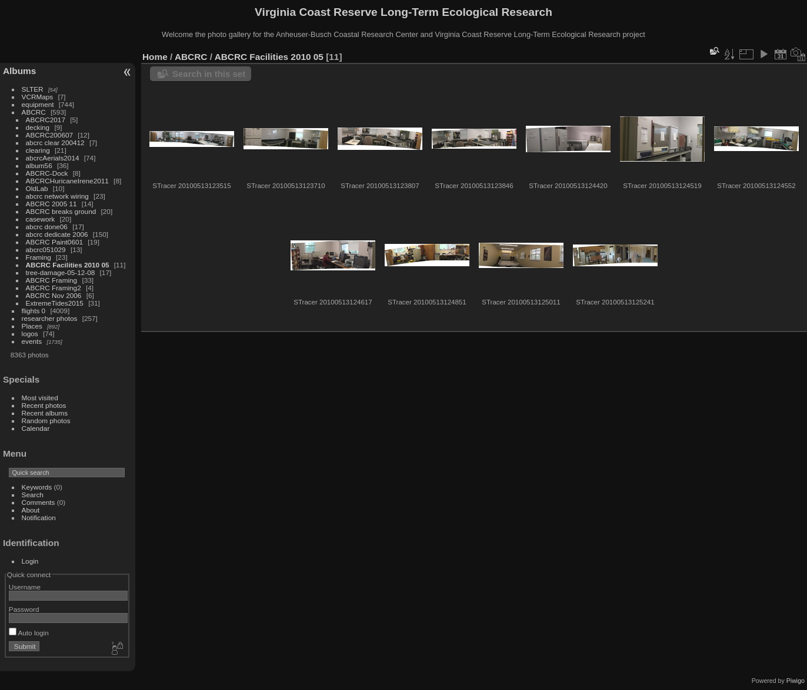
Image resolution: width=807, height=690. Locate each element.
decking (38, 127)
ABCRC (34, 112)
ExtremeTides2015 (55, 303)
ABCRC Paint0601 (54, 242)
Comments (38, 502)
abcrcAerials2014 (52, 158)
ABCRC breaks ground (61, 211)
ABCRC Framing (52, 280)
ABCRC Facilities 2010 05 (67, 265)
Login (30, 561)
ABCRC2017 (45, 119)
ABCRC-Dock (47, 173)
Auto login (29, 633)
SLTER (33, 89)
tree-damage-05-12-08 (60, 272)
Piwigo (795, 680)
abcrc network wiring (57, 196)
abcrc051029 (46, 249)
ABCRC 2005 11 (51, 203)
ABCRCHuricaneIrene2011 (67, 181)
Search (33, 494)
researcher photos (50, 318)
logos (30, 333)
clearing (38, 150)
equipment (38, 104)
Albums (19, 71)
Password (24, 609)
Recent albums (45, 413)
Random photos (46, 420)
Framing (38, 257)
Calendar (36, 428)
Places (32, 326)
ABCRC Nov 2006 (54, 295)
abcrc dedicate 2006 (57, 234)
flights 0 (34, 310)
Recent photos (44, 405)
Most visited (40, 397)
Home (155, 57)
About (31, 510)
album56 (39, 165)
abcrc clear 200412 (55, 142)
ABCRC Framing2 (53, 288)
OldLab (37, 188)
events (32, 341)
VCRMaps (38, 97)
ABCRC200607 (49, 135)
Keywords (37, 487)
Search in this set (208, 74)
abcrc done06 (47, 226)
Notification (39, 517)
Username (25, 587)
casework (40, 219)
